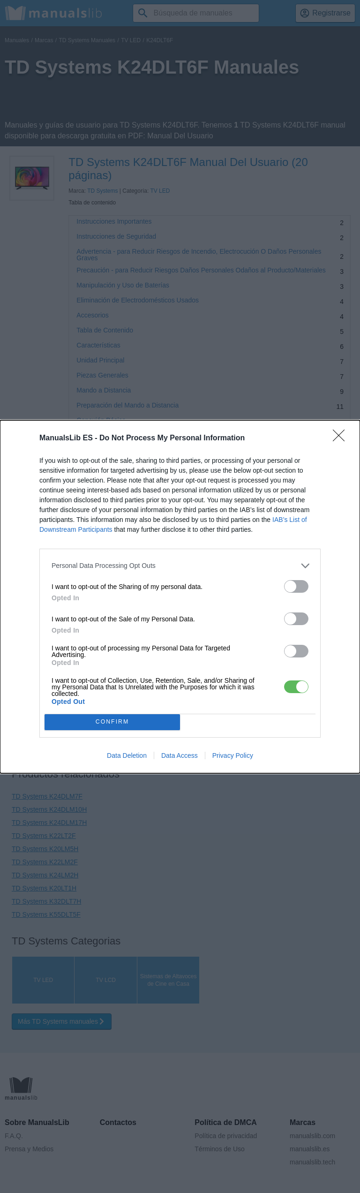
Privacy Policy (232, 755)
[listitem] (180, 566)
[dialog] (180, 596)
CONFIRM (112, 721)
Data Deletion (127, 755)
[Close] (342, 438)
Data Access (179, 755)
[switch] (296, 586)
